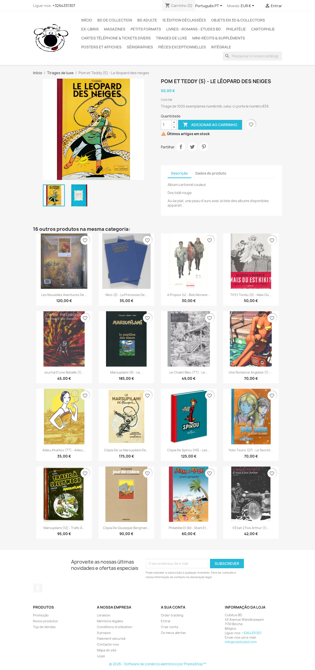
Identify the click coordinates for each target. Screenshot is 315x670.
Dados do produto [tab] (210, 173)
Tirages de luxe (171, 38)
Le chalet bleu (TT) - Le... (188, 372)
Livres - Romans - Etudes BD (193, 29)
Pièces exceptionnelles (182, 47)
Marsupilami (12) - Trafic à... (64, 528)
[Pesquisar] (252, 56)
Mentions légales (110, 621)
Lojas (101, 656)
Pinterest (203, 146)
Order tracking (172, 615)
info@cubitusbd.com (241, 642)
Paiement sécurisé (111, 638)
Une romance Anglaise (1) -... (251, 372)
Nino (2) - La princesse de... (126, 295)
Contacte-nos (108, 644)
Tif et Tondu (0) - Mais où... (250, 295)
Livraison (103, 615)
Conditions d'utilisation (114, 627)
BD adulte (147, 20)
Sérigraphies (140, 47)
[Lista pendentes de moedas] (248, 6)
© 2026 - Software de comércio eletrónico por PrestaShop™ (157, 664)
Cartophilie (263, 29)
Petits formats (146, 29)
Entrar (166, 621)
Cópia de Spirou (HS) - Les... (188, 450)
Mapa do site (106, 650)
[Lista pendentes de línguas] (209, 6)
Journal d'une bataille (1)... (64, 372)
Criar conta (169, 627)
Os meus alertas (173, 633)
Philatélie (236, 29)
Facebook (37, 588)
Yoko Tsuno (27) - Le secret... (251, 450)
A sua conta (173, 607)
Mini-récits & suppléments (218, 38)
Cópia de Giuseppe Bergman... (126, 528)
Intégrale (221, 47)
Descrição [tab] (179, 173)
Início (86, 20)
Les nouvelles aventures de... (64, 295)
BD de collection (114, 20)
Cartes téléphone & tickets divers (116, 38)
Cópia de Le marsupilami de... (126, 450)
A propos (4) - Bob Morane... (188, 295)
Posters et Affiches (101, 47)
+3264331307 (63, 5)
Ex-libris (90, 29)
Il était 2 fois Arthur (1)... (251, 528)
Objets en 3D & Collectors (238, 20)
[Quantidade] (166, 125)
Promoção (41, 615)
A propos (104, 633)
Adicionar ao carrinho (210, 125)
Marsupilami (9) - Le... (126, 372)
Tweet (192, 146)
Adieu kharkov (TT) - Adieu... (64, 450)
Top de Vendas (44, 627)
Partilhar (180, 146)
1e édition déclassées (184, 20)
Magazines (114, 29)
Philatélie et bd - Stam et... (189, 528)
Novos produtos (45, 621)
